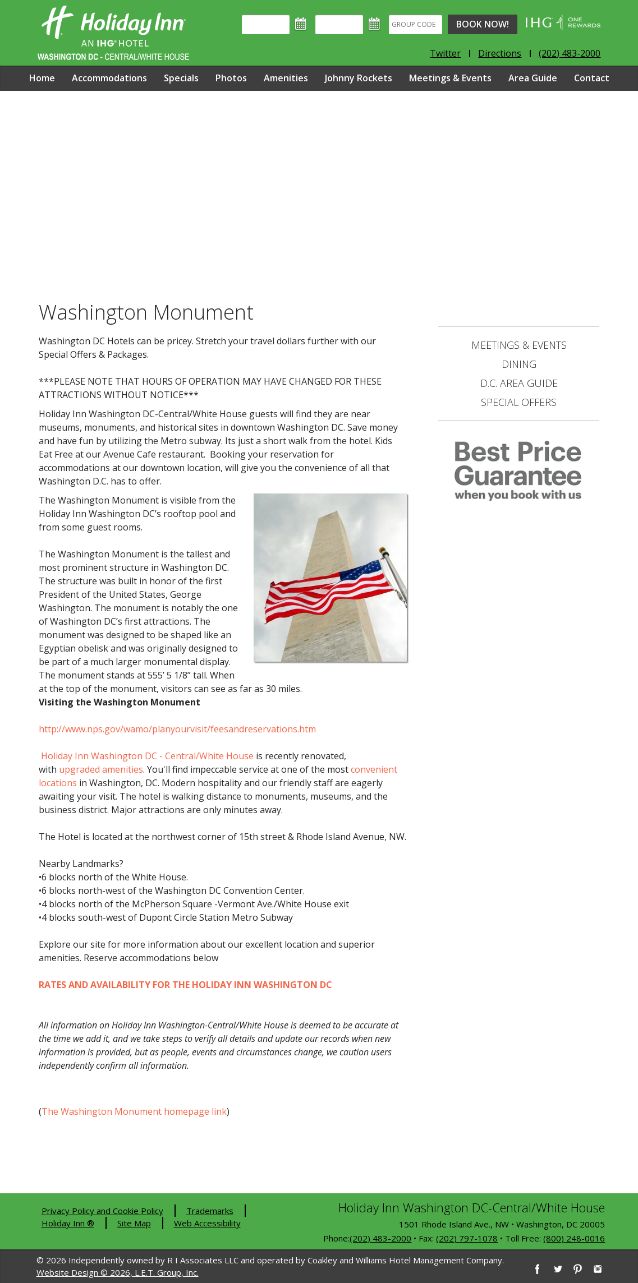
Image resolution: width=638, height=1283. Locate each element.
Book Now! (482, 24)
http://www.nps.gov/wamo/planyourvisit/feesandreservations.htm (177, 729)
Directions (499, 53)
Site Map (134, 1223)
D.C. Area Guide (519, 383)
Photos (231, 78)
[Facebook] (537, 1269)
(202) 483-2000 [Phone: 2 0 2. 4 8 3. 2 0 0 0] (569, 53)
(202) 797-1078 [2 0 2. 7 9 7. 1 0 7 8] (467, 1238)
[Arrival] (266, 24)
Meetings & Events (450, 78)
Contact (591, 78)
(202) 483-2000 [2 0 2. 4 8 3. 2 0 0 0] (380, 1238)
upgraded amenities (101, 769)
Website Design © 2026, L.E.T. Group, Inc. (117, 1272)
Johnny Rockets (358, 78)
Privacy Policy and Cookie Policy (102, 1210)
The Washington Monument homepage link (134, 1111)
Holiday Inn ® (68, 1223)
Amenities (286, 78)
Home (42, 78)
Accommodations (109, 78)
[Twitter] (557, 1269)
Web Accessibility (207, 1223)
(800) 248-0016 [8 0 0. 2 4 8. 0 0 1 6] (574, 1238)
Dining (519, 364)
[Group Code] (415, 24)
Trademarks (209, 1210)
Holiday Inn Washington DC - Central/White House (147, 756)
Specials (181, 78)
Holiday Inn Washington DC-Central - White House (113, 33)
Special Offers (519, 402)
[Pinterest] (577, 1269)
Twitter (445, 53)
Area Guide (532, 78)
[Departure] (339, 24)
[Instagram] (597, 1269)
